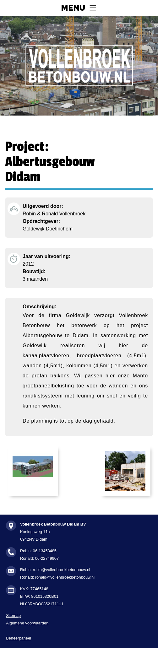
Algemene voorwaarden (27, 623)
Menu (73, 8)
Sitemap (13, 615)
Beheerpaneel (18, 638)
